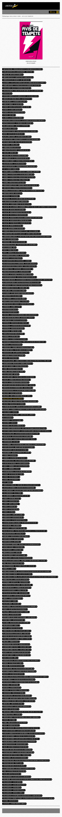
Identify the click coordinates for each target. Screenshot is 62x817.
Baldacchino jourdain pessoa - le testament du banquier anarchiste (23, 120)
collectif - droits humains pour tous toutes (16, 212)
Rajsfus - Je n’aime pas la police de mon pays (16, 652)
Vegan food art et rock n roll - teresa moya (16, 755)
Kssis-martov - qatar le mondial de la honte (16, 452)
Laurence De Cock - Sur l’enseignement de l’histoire (18, 460)
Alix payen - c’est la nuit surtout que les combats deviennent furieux (24, 82)
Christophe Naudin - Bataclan (12, 193)
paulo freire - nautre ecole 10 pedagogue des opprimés (19, 606)
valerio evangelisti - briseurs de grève (15, 744)
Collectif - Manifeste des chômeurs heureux (16, 220)
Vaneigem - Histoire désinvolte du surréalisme (17, 749)
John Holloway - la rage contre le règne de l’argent (19, 439)
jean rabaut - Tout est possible (12, 420)
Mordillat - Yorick (9, 568)
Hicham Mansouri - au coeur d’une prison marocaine (18, 390)
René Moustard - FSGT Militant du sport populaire (18, 668)
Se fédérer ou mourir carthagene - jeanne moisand (18, 701)
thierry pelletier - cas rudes (12, 714)
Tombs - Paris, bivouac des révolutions (14, 722)
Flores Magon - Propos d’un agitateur (14, 320)
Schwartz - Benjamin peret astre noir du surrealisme (19, 698)
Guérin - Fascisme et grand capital (13, 371)
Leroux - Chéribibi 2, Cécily (11, 468)
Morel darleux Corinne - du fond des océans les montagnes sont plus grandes (26, 571)
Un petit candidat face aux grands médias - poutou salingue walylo (23, 733)
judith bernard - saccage (10, 441)
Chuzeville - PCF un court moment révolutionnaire (18, 198)
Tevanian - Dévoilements (10, 709)
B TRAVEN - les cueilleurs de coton (13, 112)
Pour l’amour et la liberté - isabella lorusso (16, 639)
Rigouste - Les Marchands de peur (13, 674)
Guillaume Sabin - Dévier (10, 374)
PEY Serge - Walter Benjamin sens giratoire (16, 622)
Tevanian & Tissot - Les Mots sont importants (16, 706)
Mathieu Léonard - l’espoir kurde (13, 547)
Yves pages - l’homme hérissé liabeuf (14, 803)
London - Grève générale (10, 504)
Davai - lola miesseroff (10, 239)
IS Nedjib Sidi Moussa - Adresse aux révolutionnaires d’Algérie (21, 406)
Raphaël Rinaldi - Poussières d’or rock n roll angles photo (21, 660)
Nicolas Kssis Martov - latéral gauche (14, 590)
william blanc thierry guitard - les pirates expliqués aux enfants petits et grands (28, 798)
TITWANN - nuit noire (9, 720)
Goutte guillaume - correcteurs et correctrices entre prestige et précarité (26, 360)
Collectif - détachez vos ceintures (13, 209)
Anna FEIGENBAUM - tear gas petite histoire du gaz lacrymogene (22, 90)
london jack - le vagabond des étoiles (14, 520)
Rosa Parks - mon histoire (10, 684)
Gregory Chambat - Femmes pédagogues (15, 366)
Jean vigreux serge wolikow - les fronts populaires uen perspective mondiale (26, 431)
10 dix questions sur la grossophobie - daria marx (17, 71)
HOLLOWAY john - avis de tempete (12, 398)
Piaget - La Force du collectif (12, 628)
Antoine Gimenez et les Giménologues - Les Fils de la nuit (20, 96)
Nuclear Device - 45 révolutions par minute (16, 595)
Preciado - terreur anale (10, 641)
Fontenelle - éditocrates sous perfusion (15, 323)
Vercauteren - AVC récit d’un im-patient (15, 757)
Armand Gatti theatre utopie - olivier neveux (17, 98)
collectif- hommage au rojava (12, 225)
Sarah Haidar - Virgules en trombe (13, 693)
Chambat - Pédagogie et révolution (13, 182)
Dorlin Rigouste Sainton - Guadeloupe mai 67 (16, 271)
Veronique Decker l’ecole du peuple (14, 765)
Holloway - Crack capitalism (11, 393)
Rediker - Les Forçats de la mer (12, 663)
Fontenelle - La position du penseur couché (16, 325)
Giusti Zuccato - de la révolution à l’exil (15, 352)
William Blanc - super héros (11, 787)
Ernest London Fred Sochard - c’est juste (15, 301)
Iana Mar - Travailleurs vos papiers (13, 404)
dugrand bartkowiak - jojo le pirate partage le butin (19, 277)
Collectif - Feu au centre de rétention (14, 215)
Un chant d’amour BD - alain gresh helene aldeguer (18, 730)
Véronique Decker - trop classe (12, 763)
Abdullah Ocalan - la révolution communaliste (17, 77)
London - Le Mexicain (9, 506)
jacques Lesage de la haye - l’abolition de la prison (18, 414)
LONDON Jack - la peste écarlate (12, 517)
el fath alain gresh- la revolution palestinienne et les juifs (21, 282)
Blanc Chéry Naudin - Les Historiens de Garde (16, 136)
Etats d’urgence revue (10, 309)
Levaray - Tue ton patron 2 (11, 479)
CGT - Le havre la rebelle (10, 169)
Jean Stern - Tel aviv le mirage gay (13, 425)
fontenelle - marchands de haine (13, 328)
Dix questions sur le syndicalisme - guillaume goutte (19, 266)
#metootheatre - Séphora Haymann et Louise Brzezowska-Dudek (22, 69)
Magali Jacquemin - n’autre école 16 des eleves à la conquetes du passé (24, 531)
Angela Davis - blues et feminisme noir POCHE (16, 88)
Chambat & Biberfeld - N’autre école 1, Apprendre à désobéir (21, 171)
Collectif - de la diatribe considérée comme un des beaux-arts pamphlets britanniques (29, 206)
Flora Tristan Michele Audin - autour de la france (18, 317)
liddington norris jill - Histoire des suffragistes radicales (21, 485)
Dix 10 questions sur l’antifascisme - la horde (16, 260)
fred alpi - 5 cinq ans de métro (12, 344)
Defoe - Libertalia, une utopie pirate (14, 252)
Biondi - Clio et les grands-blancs (13, 134)
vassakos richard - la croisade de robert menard (18, 752)
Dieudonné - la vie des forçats (12, 258)
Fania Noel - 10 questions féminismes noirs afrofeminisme (20, 315)
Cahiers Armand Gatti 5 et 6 (11, 147)
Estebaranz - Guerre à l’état (11, 306)
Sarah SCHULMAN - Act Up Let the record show (16, 695)
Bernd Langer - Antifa (9, 128)
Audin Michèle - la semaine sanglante (14, 101)
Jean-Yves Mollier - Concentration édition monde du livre (20, 433)
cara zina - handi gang (9, 152)
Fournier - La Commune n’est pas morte (14, 339)
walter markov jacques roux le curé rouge (16, 776)
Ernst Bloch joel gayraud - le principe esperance (18, 304)
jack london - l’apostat (10, 412)
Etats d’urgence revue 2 (10, 312)
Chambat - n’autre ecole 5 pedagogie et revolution (18, 177)
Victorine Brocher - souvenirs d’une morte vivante (18, 768)
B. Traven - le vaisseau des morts (12, 117)
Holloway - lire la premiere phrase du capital (17, 396)
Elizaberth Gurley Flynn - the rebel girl (15, 287)
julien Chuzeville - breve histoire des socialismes (18, 447)
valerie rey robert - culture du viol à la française (18, 736)
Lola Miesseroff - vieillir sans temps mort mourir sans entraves (22, 490)
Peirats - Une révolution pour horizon (14, 609)
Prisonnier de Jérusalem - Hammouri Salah (16, 644)
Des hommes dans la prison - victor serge (15, 255)
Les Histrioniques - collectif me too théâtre (16, 471)
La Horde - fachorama (9, 455)
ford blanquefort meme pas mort (13, 333)
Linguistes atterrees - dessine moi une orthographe (18, 487)
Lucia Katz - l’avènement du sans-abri (14, 528)
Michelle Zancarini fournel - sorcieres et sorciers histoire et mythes (24, 560)
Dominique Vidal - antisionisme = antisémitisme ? (17, 269)
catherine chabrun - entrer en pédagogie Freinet (18, 161)
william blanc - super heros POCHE (13, 790)
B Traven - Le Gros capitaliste (12, 109)
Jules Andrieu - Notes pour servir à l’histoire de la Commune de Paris (23, 444)
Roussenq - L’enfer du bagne (11, 687)
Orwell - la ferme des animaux (12, 598)
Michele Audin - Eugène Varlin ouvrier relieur (17, 558)
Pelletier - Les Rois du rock (11, 614)
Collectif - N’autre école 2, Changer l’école (16, 223)
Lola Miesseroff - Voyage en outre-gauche (15, 495)
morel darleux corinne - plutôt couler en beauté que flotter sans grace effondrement (29, 576)
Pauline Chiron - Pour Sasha (11, 603)
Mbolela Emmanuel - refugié (11, 552)
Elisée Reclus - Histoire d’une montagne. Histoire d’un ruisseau (22, 285)
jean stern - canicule (9, 423)
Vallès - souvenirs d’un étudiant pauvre (15, 747)
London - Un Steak (8, 512)
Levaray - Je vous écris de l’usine (12, 474)
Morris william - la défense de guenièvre (15, 579)
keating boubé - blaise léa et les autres (15, 450)
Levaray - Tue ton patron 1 (11, 477)
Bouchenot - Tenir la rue (10, 144)
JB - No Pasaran (7, 417)
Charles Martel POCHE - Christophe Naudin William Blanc (20, 185)
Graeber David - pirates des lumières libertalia (17, 363)
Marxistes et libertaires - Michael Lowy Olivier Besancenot (21, 544)
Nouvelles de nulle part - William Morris (15, 593)
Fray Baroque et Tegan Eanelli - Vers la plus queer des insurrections (24, 342)
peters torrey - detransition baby (13, 620)
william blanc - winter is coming (13, 792)
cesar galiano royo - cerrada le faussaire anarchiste (19, 166)
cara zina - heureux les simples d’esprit (15, 155)
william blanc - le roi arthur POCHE (14, 784)
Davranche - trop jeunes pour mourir (14, 242)
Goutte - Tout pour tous (10, 358)
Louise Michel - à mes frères (11, 525)
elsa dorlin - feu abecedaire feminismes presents (17, 293)
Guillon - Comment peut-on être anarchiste (16, 379)
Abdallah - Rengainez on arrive (12, 74)
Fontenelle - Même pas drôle (11, 331)
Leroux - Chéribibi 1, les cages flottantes (15, 466)
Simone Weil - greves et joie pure (13, 703)
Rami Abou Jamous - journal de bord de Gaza (16, 655)
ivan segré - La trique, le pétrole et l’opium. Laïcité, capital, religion (24, 409)
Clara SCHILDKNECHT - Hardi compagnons (15, 201)
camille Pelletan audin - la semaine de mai (16, 150)
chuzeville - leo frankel (10, 196)
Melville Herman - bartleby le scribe (14, 555)
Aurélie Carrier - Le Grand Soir (12, 104)
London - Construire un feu (11, 498)
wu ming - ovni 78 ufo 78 (10, 801)
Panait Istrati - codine (9, 601)
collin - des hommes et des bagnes (13, 228)
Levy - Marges (7, 482)
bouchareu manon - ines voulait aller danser (16, 142)
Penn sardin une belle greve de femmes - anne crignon (19, 617)
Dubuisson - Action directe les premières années (17, 274)
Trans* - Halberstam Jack (10, 725)
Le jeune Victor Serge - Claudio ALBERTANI (15, 463)
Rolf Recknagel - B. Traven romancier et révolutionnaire (20, 682)
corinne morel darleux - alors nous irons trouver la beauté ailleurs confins (26, 236)
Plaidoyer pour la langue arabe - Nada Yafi (16, 633)
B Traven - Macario (8, 115)
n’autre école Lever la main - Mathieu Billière (17, 585)
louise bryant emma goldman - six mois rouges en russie (19, 522)
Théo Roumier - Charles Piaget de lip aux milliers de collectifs (22, 711)
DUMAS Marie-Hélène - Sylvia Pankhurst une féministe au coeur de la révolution (27, 279)
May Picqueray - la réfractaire (12, 549)
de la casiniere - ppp (9, 247)
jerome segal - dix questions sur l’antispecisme (17, 436)
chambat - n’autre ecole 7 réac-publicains (15, 179)
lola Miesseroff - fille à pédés (12, 493)
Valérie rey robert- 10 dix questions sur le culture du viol (20, 738)
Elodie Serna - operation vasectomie (14, 290)
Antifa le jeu (7, 93)
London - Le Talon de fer (10, 509)
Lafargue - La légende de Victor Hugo (14, 458)
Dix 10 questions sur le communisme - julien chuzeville (19, 263)
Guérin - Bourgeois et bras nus (12, 369)
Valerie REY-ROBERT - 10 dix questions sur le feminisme (19, 741)
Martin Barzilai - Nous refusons (12, 539)
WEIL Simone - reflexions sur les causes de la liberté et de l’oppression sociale (26, 779)
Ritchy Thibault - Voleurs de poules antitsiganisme (18, 679)
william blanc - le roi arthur (12, 782)
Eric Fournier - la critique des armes (14, 298)
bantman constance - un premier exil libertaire (17, 123)
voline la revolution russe (11, 774)
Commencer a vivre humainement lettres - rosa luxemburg (21, 231)
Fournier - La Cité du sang (10, 336)
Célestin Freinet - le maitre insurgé (14, 163)
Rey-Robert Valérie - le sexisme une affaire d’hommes (19, 671)
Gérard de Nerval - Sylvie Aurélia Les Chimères (17, 350)
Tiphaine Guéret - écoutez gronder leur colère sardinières (21, 717)
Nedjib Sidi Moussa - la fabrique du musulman (16, 587)
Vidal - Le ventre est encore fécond (14, 771)
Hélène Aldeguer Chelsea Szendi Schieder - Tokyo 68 (18, 385)
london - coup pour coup (10, 501)
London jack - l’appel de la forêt (13, 514)
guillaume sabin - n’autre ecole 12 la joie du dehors (18, 377)
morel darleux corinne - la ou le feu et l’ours (17, 574)
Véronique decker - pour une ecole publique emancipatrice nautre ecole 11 (25, 760)
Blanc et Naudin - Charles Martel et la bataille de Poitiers (21, 139)
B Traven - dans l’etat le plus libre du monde (16, 107)
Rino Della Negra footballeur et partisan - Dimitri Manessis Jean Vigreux (25, 676)
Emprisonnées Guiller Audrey (12, 296)
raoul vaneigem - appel (10, 657)
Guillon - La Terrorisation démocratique (15, 382)
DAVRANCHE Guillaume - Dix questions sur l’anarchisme (19, 244)
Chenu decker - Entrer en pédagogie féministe (17, 188)
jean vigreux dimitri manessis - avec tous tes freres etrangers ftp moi (24, 428)
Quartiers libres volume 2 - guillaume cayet (16, 649)
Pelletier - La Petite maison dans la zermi (15, 612)
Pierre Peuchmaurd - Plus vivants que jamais (16, 630)
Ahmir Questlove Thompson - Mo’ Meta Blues (16, 80)
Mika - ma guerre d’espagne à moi (13, 563)
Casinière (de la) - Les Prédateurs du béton (15, 158)
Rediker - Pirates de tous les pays (13, 666)
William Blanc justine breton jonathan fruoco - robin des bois (22, 795)
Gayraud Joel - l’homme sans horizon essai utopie (18, 347)
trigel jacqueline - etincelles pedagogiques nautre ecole (20, 728)
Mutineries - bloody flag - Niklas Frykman (15, 582)
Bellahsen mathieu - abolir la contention (15, 125)
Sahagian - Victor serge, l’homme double (15, 690)
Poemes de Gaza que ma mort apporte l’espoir (16, 636)
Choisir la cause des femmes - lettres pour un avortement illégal (23, 190)
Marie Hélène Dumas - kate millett (13, 533)
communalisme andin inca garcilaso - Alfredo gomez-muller (21, 233)
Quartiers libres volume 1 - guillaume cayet (16, 647)
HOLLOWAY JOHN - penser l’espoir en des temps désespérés (20, 401)
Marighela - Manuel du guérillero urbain (15, 536)
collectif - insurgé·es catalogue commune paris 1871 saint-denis (22, 217)
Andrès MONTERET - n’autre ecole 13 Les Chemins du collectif (21, 85)
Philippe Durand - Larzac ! (11, 625)
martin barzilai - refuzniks (11, 541)
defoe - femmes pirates (10, 250)
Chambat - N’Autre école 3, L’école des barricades (18, 174)
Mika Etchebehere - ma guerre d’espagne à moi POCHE (19, 566)
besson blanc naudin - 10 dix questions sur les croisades (19, 131)
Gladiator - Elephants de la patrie (13, 355)
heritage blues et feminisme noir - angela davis (17, 387)
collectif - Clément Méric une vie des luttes (16, 204)
